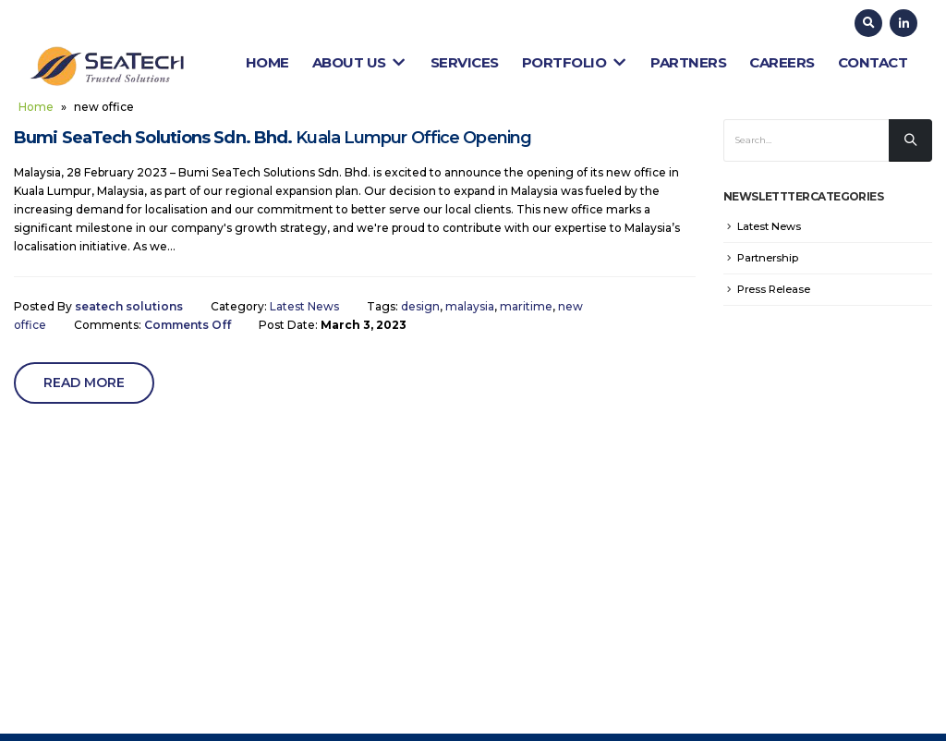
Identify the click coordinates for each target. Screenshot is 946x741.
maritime (526, 306)
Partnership (767, 257)
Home (267, 62)
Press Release (773, 289)
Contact (873, 62)
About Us (359, 62)
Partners (688, 62)
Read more (84, 382)
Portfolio (575, 62)
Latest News (304, 306)
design (420, 306)
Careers (782, 62)
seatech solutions (129, 306)
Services (465, 62)
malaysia (469, 306)
